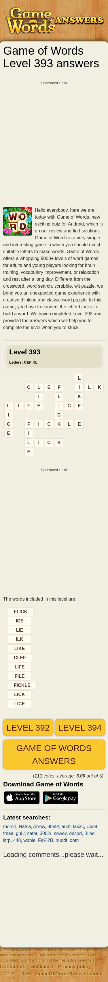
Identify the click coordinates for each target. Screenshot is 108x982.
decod (75, 833)
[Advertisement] (54, 142)
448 (17, 840)
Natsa (25, 826)
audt (66, 826)
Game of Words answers (54, 754)
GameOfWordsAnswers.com (68, 974)
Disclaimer (41, 966)
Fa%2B (45, 840)
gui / (20, 833)
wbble (29, 840)
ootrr (74, 840)
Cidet (91, 826)
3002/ (45, 833)
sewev (60, 833)
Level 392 (28, 727)
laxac (78, 826)
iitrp (7, 840)
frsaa (8, 833)
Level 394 (80, 727)
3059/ (53, 826)
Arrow (39, 826)
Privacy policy (74, 966)
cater (32, 833)
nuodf (61, 840)
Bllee (89, 833)
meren (9, 826)
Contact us (12, 966)
